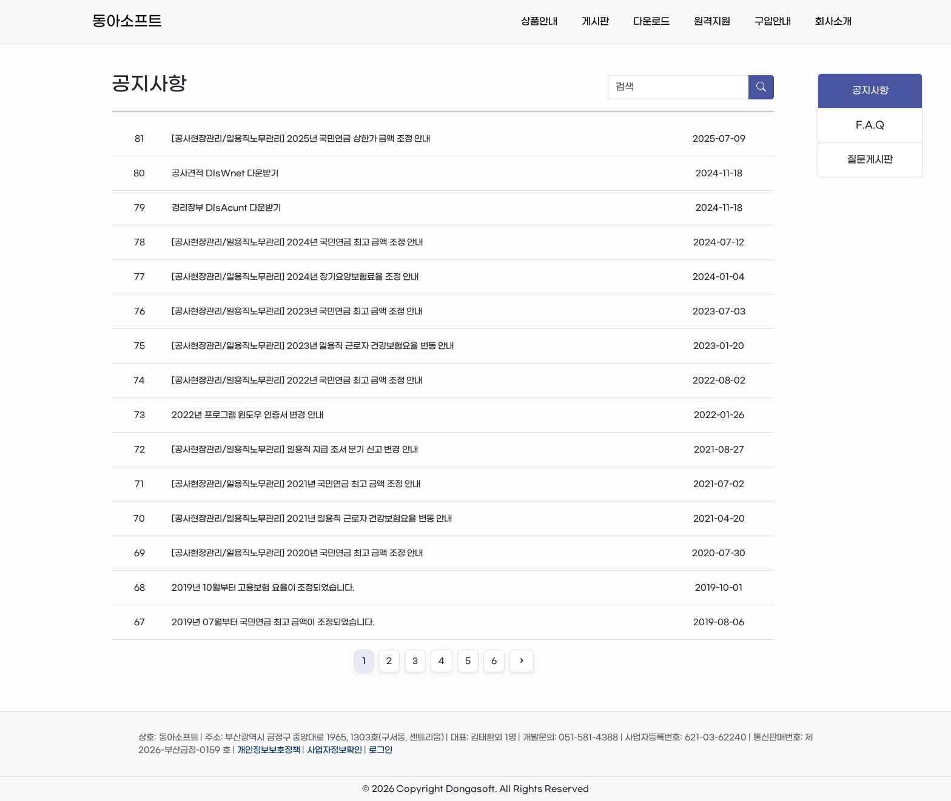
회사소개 (833, 21)
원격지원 (712, 21)
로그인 (380, 750)
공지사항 (870, 90)
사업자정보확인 (334, 750)
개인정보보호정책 (268, 750)
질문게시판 (870, 159)
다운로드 (651, 21)
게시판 (595, 21)
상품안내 (539, 21)
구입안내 (772, 21)
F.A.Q (870, 125)
